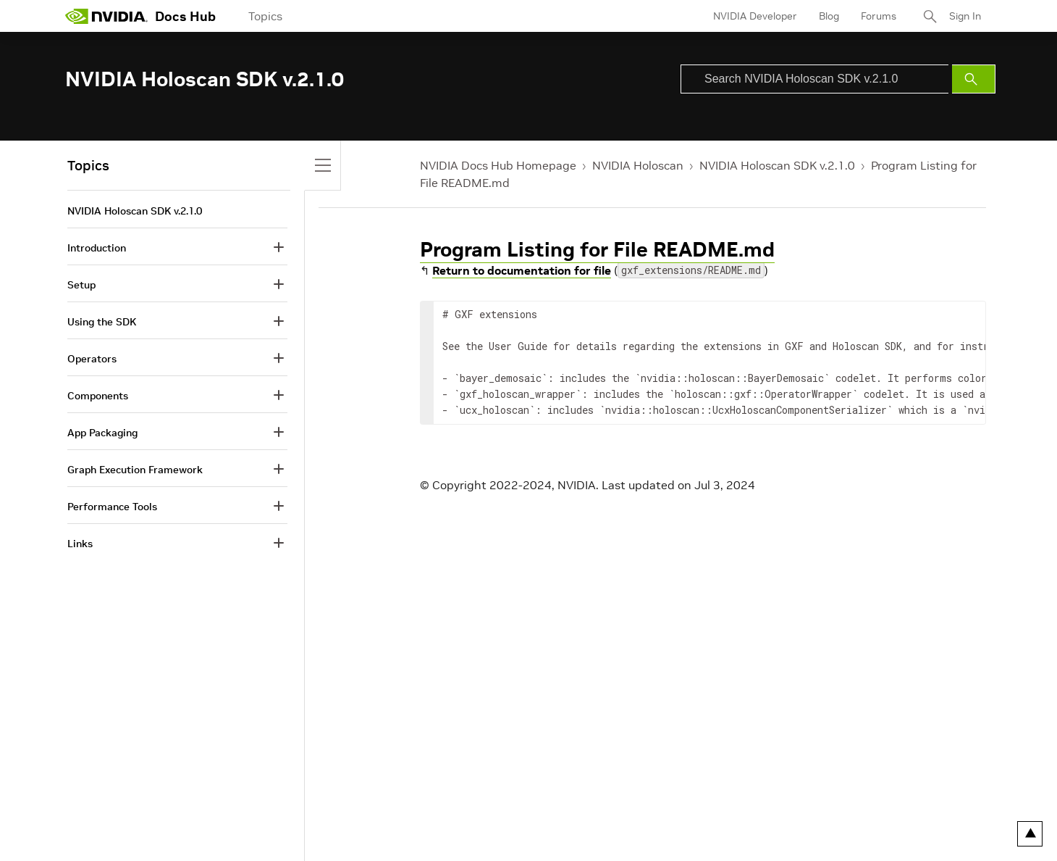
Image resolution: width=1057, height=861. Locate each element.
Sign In (965, 15)
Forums (878, 15)
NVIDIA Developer (755, 15)
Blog (829, 15)
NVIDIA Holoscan (637, 165)
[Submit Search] (973, 79)
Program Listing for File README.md (597, 249)
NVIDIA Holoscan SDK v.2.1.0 (777, 165)
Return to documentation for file (521, 270)
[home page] (106, 16)
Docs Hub (185, 16)
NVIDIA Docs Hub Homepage (498, 165)
